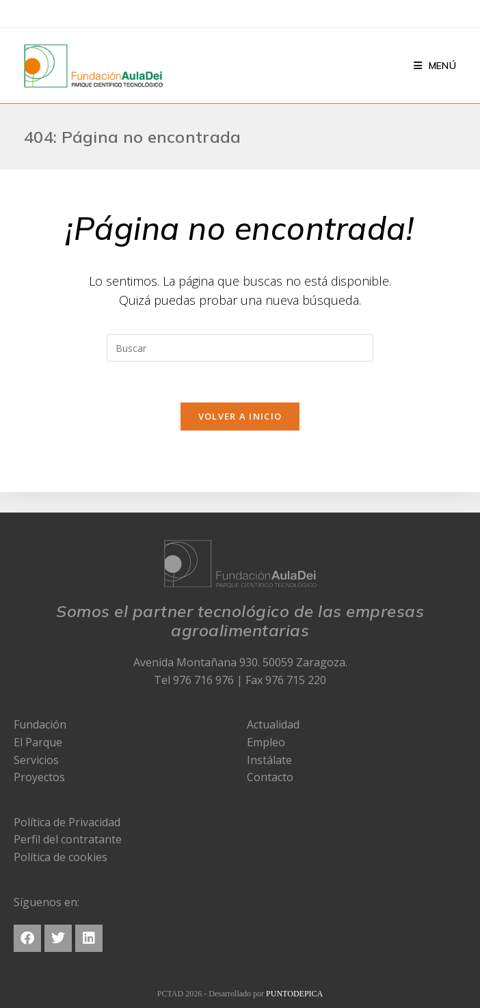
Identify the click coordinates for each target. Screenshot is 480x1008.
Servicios (36, 759)
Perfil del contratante (68, 839)
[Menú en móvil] (435, 65)
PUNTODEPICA (294, 993)
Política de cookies (60, 856)
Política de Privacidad (67, 822)
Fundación (40, 724)
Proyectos (39, 777)
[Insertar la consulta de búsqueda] (240, 348)
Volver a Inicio (240, 416)
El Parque (38, 742)
